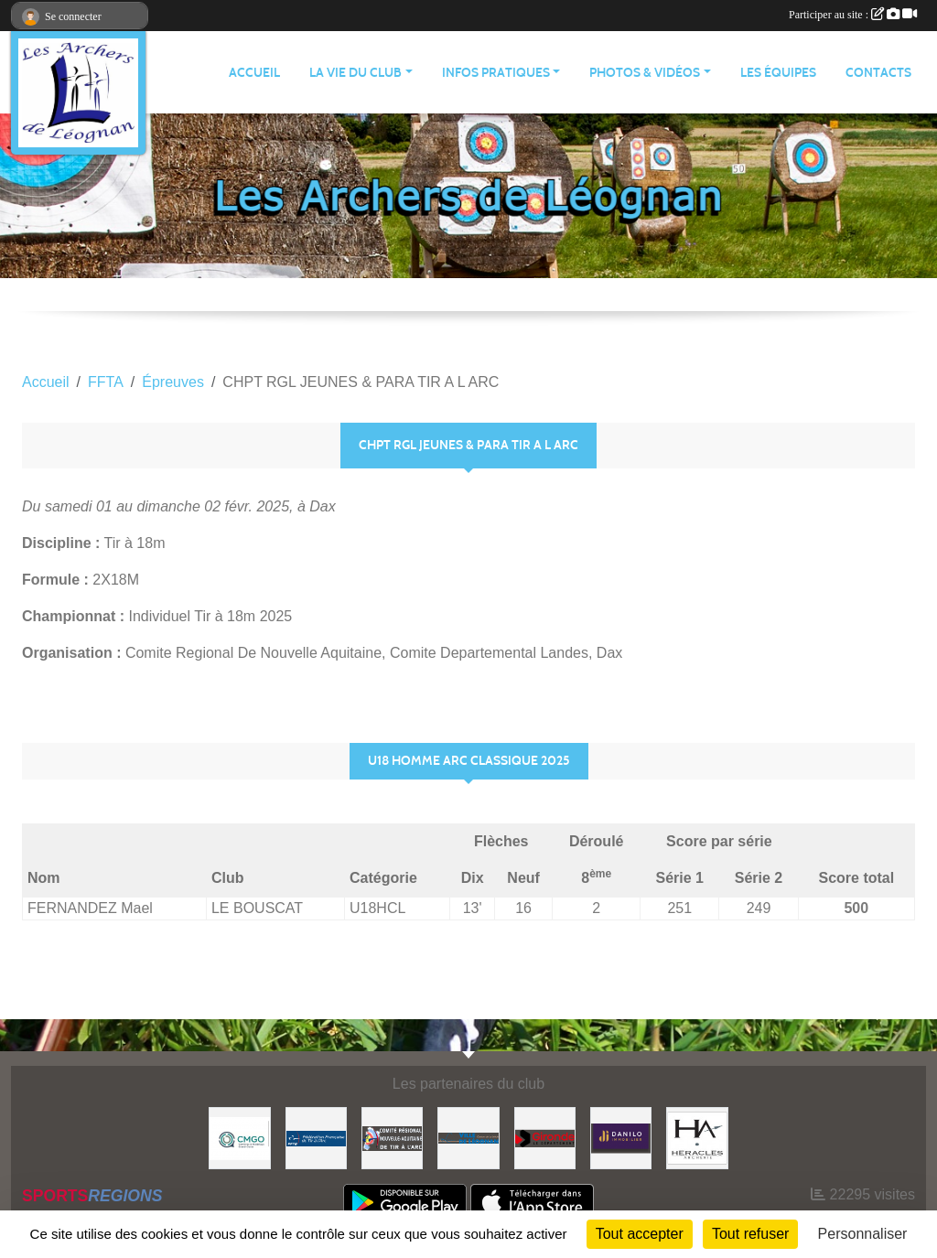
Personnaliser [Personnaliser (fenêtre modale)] (863, 1234)
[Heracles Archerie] (696, 1137)
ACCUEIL (254, 73)
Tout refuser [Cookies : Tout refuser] (750, 1234)
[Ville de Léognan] (468, 1137)
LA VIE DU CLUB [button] (355, 73)
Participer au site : (853, 14)
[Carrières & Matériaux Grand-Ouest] (239, 1137)
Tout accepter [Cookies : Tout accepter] (640, 1234)
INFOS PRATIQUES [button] (496, 73)
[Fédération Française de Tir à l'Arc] (316, 1137)
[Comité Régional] (392, 1137)
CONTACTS (878, 73)
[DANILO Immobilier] (621, 1137)
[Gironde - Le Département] (545, 1137)
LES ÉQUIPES (778, 73)
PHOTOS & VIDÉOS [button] (644, 73)
